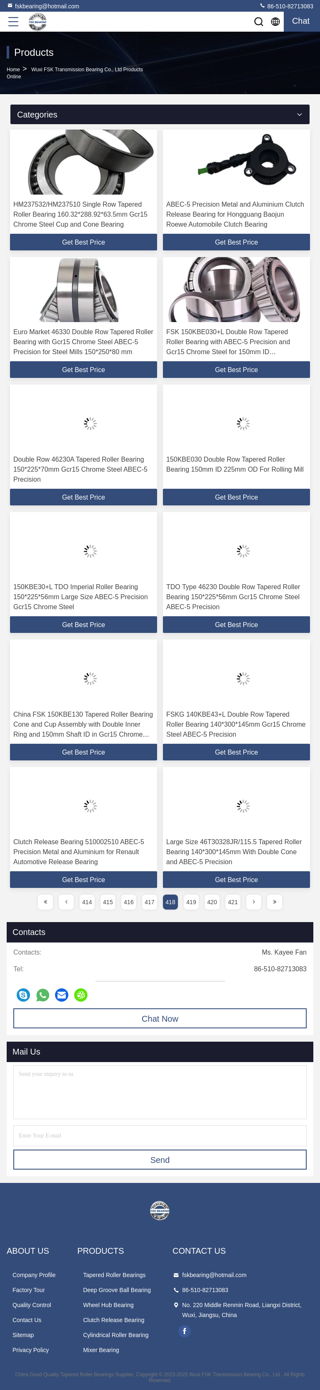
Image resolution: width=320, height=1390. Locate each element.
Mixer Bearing (101, 1350)
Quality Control (31, 1305)
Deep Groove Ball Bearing (117, 1290)
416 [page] (128, 902)
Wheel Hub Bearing (108, 1305)
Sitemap (23, 1335)
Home (13, 69)
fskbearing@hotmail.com (43, 6)
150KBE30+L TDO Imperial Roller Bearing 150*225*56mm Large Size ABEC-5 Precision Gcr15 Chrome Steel (80, 596)
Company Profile (34, 1275)
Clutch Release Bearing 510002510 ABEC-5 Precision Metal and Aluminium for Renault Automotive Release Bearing (78, 851)
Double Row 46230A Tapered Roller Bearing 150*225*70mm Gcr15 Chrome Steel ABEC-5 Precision (80, 469)
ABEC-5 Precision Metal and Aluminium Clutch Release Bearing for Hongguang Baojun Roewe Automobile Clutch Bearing (235, 214)
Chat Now (160, 1018)
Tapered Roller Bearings (114, 1275)
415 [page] (107, 902)
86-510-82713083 (286, 6)
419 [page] (191, 902)
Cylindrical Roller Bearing (115, 1335)
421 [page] (233, 902)
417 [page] (149, 902)
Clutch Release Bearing (113, 1320)
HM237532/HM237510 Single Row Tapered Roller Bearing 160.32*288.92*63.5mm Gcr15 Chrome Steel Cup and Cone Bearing (80, 214)
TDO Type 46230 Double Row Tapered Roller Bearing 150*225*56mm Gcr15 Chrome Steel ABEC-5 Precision (233, 596)
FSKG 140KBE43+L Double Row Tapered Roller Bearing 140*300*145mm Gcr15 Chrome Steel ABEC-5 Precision (235, 724)
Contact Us (26, 1320)
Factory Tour (28, 1290)
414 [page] (87, 902)
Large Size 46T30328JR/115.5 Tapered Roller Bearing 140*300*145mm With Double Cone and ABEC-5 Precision (234, 851)
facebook (184, 1331)
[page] (45, 902)
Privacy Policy (30, 1350)
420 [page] (212, 902)
